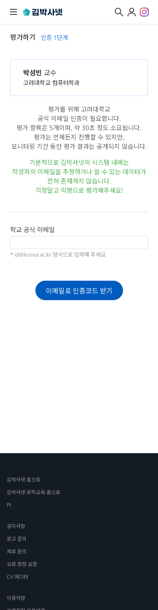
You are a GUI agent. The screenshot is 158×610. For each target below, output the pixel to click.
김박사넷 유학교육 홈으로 (33, 492)
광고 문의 (17, 538)
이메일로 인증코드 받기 (79, 290)
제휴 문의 (17, 551)
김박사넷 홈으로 (23, 479)
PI (9, 505)
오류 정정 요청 (22, 564)
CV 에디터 (17, 576)
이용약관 (16, 598)
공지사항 (16, 526)
